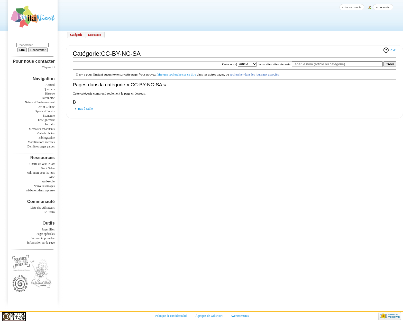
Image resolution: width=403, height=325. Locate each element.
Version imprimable (43, 238)
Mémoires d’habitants (42, 129)
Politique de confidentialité (171, 315)
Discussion (94, 34)
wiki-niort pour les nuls (41, 172)
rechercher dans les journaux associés (254, 74)
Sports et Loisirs (45, 111)
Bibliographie (47, 137)
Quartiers (49, 89)
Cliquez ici (48, 67)
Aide (393, 50)
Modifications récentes (41, 142)
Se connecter (383, 7)
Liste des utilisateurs (43, 207)
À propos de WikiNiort (209, 315)
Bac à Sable (48, 168)
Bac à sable (85, 108)
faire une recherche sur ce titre (176, 74)
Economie (48, 115)
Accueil (50, 84)
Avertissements (240, 315)
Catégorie (76, 34)
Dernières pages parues (41, 146)
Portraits (50, 124)
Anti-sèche (48, 181)
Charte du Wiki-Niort (42, 163)
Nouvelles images (44, 186)
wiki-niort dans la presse (40, 190)
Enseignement (46, 120)
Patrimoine (48, 97)
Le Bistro (49, 211)
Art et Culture (46, 106)
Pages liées (48, 229)
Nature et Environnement (40, 102)
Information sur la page (41, 242)
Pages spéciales (45, 233)
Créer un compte (351, 7)
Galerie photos (46, 133)
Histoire (50, 93)
